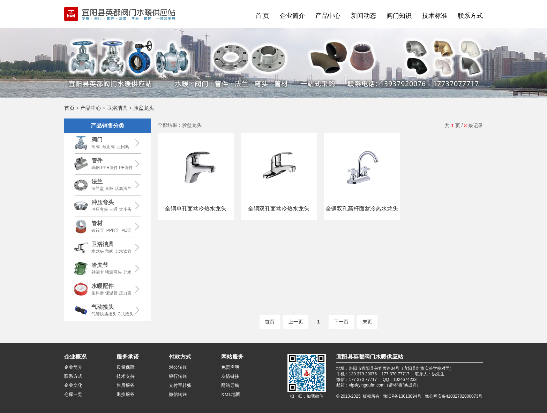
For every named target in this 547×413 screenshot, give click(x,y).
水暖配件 (102, 286)
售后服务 (126, 385)
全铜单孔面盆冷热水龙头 (195, 209)
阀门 (97, 140)
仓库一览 (73, 394)
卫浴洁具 (117, 108)
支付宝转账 (180, 385)
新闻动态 (363, 15)
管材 (97, 223)
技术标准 (434, 15)
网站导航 (230, 385)
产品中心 (327, 15)
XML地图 (230, 394)
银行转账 (178, 376)
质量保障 (126, 367)
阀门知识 (399, 15)
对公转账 (178, 367)
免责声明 (230, 367)
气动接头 (102, 307)
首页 (69, 108)
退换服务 (126, 394)
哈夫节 (99, 265)
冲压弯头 (102, 202)
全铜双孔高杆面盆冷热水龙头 (361, 209)
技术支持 (126, 376)
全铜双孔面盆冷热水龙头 (278, 209)
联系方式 (470, 15)
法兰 (97, 181)
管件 (97, 160)
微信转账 (178, 394)
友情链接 (230, 376)
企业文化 (73, 385)
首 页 (262, 15)
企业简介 (292, 15)
